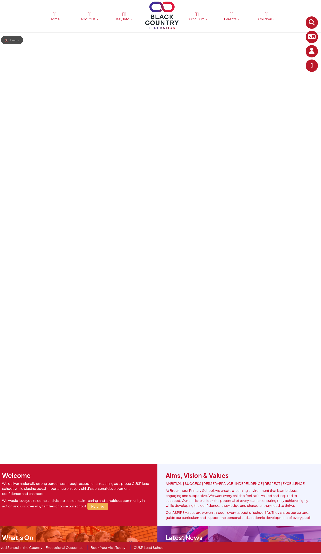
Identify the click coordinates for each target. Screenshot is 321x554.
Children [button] (266, 16)
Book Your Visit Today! (111, 547)
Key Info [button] (124, 16)
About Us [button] (89, 16)
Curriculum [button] (196, 16)
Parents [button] (231, 16)
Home (55, 16)
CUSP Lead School (151, 547)
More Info (97, 506)
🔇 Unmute (12, 40)
